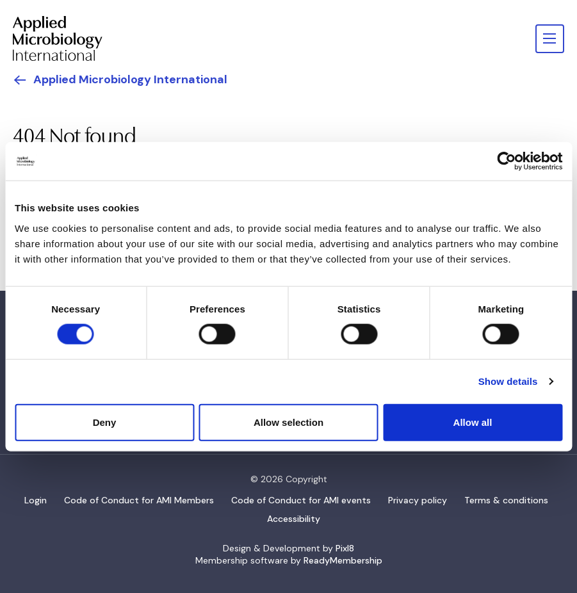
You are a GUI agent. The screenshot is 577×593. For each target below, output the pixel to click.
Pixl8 (345, 548)
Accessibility (293, 518)
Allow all (472, 421)
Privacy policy (417, 500)
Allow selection (288, 421)
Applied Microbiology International (130, 79)
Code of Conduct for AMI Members (139, 500)
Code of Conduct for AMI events (301, 500)
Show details (508, 381)
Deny (105, 421)
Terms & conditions (506, 500)
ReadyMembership (343, 560)
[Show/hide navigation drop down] (549, 38)
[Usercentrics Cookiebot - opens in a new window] (506, 161)
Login (35, 500)
